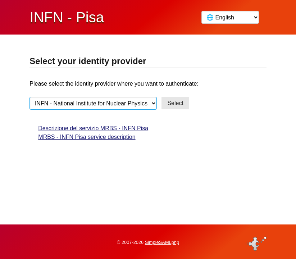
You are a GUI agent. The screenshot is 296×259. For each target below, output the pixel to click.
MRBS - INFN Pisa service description (86, 137)
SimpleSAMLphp (162, 242)
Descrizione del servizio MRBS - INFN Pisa (93, 128)
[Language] (230, 17)
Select (175, 103)
